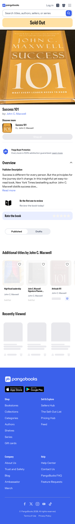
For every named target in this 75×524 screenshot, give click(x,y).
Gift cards (10, 443)
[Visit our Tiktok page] (50, 504)
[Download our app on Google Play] (34, 389)
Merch (9, 488)
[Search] (69, 13)
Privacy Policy (45, 516)
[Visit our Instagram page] (37, 504)
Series (8, 436)
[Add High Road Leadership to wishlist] (19, 264)
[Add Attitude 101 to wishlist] (67, 264)
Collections (11, 411)
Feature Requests (51, 481)
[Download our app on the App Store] (14, 389)
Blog (7, 475)
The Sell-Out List (51, 411)
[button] (37, 163)
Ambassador (12, 481)
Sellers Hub (48, 405)
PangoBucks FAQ (51, 475)
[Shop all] (37, 137)
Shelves (9, 430)
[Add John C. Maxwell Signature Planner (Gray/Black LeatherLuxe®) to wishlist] (43, 264)
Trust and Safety (14, 469)
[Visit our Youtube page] (44, 504)
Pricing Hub (48, 418)
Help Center (48, 462)
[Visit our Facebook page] (24, 504)
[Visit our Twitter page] (31, 504)
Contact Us (48, 469)
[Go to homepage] (10, 5)
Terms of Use (30, 516)
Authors (9, 424)
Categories (11, 418)
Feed (44, 424)
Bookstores (11, 405)
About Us (10, 462)
